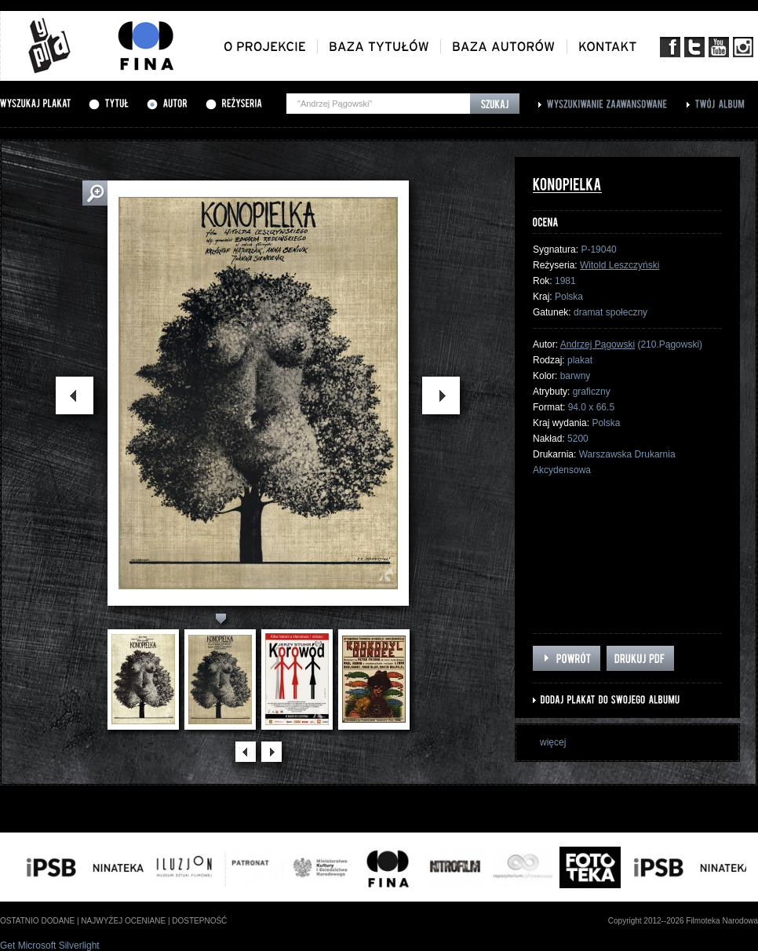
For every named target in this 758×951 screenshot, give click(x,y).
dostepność (199, 920)
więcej (553, 742)
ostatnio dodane (37, 920)
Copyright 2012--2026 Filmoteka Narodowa (683, 920)
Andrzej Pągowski (597, 344)
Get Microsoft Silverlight (50, 945)
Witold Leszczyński (619, 265)
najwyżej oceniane (123, 920)
